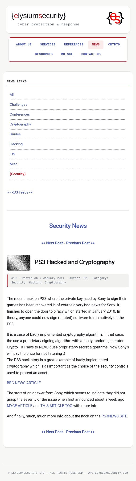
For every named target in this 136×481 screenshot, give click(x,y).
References (73, 44)
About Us (24, 44)
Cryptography (20, 124)
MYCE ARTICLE (19, 406)
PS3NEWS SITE (114, 416)
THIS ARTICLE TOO (56, 406)
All (12, 95)
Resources (44, 54)
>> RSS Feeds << (20, 192)
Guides (15, 134)
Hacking (16, 144)
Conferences (20, 114)
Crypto (114, 44)
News (96, 44)
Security (17, 174)
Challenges (18, 104)
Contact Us (91, 54)
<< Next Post (52, 243)
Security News (68, 225)
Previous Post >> (80, 243)
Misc (13, 164)
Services (48, 44)
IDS (12, 154)
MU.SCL (67, 54)
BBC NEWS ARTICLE (24, 383)
